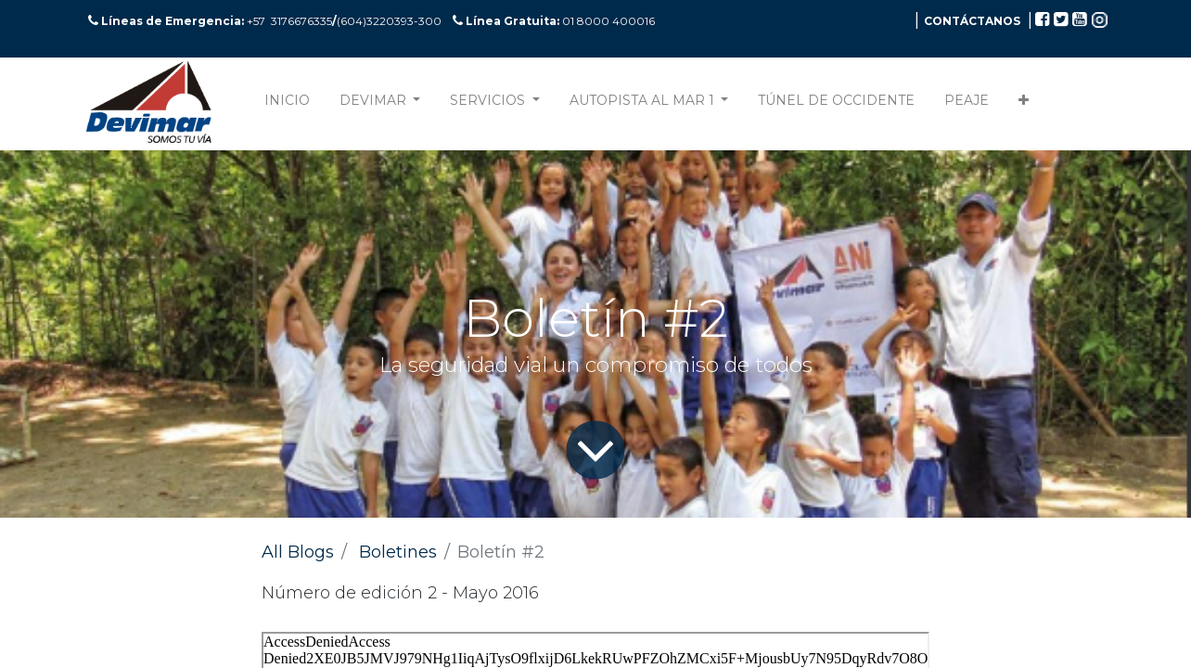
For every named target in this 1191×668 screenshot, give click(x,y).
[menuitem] (287, 104)
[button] (1023, 104)
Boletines (398, 552)
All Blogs (298, 552)
